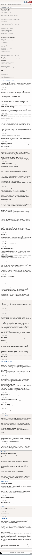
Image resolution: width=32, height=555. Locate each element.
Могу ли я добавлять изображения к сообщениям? (7, 40)
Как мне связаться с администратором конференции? (7, 77)
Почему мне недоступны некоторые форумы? (6, 31)
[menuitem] (2, 4)
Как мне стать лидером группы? (4, 49)
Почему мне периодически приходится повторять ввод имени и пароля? (9, 15)
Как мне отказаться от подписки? (5, 68)
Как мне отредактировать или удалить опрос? (6, 30)
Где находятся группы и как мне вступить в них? (6, 48)
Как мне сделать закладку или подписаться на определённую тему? (9, 67)
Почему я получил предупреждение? (5, 32)
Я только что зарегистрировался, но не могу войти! (7, 12)
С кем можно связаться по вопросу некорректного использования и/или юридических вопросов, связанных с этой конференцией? (14, 76)
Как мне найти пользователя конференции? (6, 63)
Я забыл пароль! (3, 14)
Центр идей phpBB (14, 527)
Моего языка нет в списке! (4, 21)
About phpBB (18, 522)
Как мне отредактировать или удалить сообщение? (7, 27)
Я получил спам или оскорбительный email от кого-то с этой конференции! (10, 55)
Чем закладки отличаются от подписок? (5, 66)
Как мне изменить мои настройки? (5, 18)
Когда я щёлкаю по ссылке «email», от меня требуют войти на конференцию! (10, 24)
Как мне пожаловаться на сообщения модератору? (7, 33)
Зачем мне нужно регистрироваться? (5, 10)
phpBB (18, 178)
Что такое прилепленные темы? (5, 42)
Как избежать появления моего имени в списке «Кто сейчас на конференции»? (10, 19)
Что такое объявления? (3, 41)
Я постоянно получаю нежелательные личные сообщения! (8, 54)
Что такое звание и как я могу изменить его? (6, 23)
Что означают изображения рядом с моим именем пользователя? (9, 22)
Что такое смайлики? (3, 39)
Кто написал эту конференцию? (4, 74)
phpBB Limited (25, 520)
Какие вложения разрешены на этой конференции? (7, 71)
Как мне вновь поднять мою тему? (5, 35)
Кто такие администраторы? (4, 46)
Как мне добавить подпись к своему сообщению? (7, 28)
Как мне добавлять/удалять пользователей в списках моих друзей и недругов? (10, 58)
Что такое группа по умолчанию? (5, 50)
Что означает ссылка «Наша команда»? (5, 51)
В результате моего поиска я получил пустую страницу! (7, 62)
